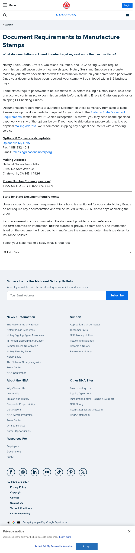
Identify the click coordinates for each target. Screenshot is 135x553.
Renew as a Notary (81, 351)
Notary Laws (14, 356)
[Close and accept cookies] (129, 531)
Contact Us (16, 503)
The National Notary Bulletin (22, 324)
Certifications (14, 409)
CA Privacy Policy (20, 513)
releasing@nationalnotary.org (32, 152)
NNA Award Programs (20, 414)
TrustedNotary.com (81, 388)
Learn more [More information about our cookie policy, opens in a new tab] (65, 537)
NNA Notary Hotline (81, 335)
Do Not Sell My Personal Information (54, 546)
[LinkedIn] (35, 470)
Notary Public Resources (21, 330)
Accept (86, 546)
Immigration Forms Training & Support (92, 398)
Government (14, 451)
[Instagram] (23, 470)
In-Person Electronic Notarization (25, 340)
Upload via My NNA (16, 143)
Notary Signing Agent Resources (25, 335)
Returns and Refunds (82, 340)
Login (127, 5)
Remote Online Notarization (22, 346)
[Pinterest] (71, 470)
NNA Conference (16, 372)
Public (10, 457)
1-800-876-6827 (19, 481)
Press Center (14, 367)
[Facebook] (11, 470)
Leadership (13, 393)
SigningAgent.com (80, 393)
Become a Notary (80, 346)
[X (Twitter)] (83, 470)
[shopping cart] (111, 15)
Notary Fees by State (19, 351)
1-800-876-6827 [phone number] (67, 15)
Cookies (14, 497)
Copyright (15, 492)
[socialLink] (11, 473)
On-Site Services (16, 425)
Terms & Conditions (21, 508)
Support (9, 24)
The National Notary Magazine (24, 362)
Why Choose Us (16, 388)
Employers (13, 446)
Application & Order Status (85, 324)
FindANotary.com (80, 414)
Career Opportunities (19, 431)
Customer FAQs (79, 330)
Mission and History (18, 398)
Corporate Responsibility (21, 404)
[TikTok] (59, 470)
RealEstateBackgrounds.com (86, 409)
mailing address (25, 126)
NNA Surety (76, 404)
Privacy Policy (18, 487)
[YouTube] (47, 470)
